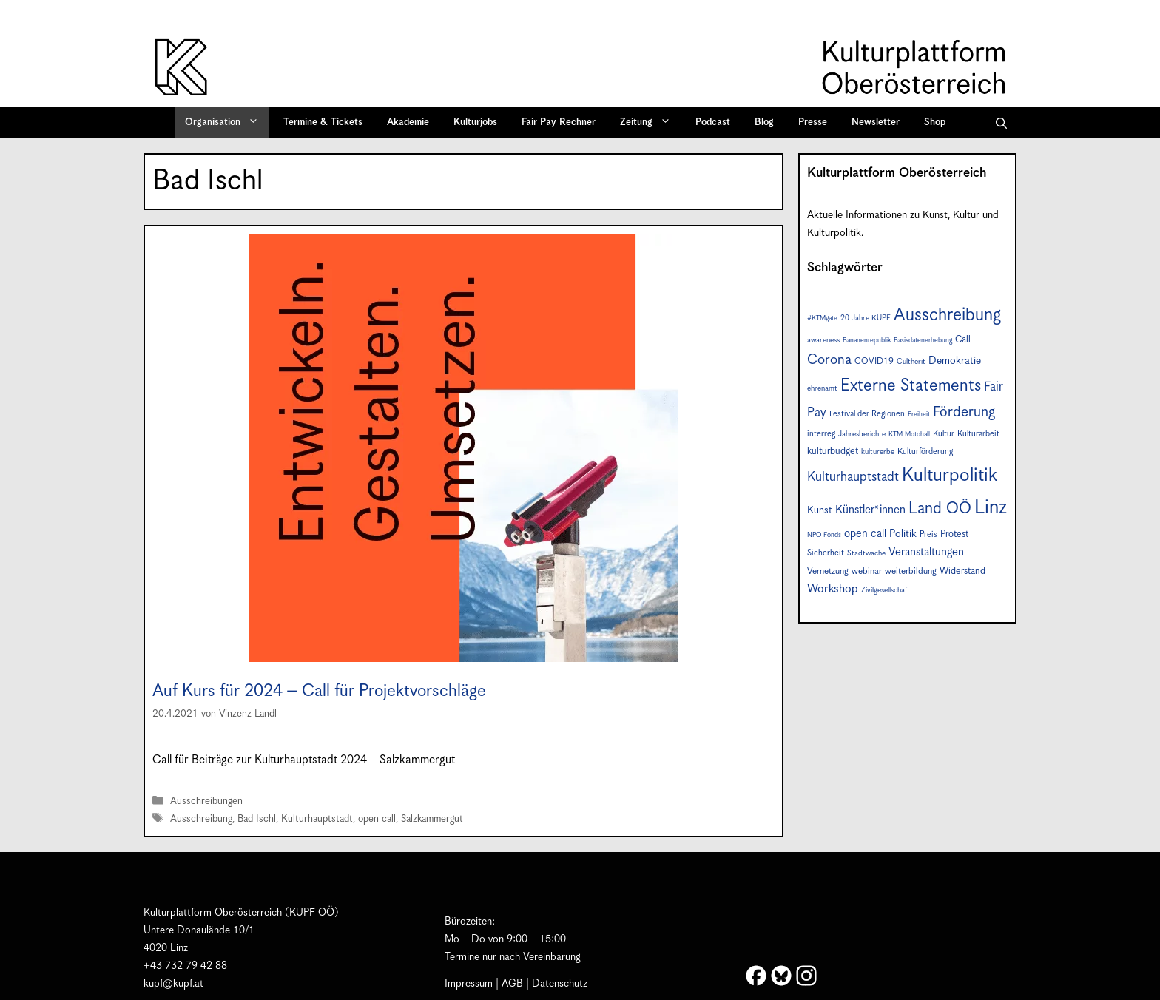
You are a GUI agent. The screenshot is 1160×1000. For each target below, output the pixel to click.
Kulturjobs (475, 122)
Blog (764, 122)
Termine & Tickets (322, 122)
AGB (512, 984)
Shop (934, 122)
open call (377, 819)
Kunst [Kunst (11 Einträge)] (819, 510)
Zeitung (650, 122)
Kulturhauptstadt (317, 819)
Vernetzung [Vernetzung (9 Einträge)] (828, 571)
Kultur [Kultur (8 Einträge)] (943, 434)
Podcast (712, 122)
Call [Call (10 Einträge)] (963, 339)
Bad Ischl (256, 819)
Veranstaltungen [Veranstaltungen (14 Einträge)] (926, 552)
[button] (1001, 122)
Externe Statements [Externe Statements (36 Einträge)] (910, 385)
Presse (812, 122)
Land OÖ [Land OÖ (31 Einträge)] (939, 509)
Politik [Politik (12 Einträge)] (903, 534)
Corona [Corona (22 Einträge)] (829, 360)
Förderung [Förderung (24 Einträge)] (964, 412)
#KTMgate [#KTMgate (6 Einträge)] (822, 318)
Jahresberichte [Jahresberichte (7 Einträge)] (862, 434)
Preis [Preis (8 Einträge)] (928, 534)
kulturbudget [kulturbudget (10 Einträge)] (832, 451)
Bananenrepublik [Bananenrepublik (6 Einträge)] (867, 341)
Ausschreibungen (206, 801)
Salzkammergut (432, 819)
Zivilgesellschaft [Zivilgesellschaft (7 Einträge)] (885, 590)
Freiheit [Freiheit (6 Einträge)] (919, 415)
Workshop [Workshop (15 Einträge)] (832, 589)
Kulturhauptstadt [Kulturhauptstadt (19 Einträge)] (853, 477)
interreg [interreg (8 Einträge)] (821, 434)
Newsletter (876, 122)
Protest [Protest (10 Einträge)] (954, 534)
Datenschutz (559, 984)
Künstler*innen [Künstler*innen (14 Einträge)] (870, 510)
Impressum (469, 984)
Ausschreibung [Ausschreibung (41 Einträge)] (947, 315)
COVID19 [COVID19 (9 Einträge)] (874, 361)
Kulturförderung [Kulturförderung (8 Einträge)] (925, 451)
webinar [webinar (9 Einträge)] (867, 571)
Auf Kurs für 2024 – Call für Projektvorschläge (319, 691)
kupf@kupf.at (173, 984)
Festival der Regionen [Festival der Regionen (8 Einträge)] (867, 414)
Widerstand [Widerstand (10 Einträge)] (962, 571)
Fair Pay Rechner (559, 122)
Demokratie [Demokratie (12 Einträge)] (954, 361)
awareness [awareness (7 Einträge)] (823, 340)
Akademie (408, 122)
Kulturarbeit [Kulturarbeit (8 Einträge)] (978, 434)
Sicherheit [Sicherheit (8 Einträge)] (825, 553)
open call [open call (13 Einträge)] (865, 533)
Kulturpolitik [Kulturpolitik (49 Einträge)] (949, 475)
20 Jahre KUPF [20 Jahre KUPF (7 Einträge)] (865, 318)
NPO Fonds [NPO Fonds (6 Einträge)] (824, 535)
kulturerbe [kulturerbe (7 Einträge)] (877, 451)
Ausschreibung (201, 819)
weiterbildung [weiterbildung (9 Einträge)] (911, 571)
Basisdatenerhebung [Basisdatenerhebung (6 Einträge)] (923, 341)
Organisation (227, 122)
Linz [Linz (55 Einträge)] (990, 507)
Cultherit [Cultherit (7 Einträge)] (911, 361)
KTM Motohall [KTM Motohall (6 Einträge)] (909, 434)
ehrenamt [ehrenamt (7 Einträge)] (822, 388)
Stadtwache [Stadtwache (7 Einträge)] (866, 553)
